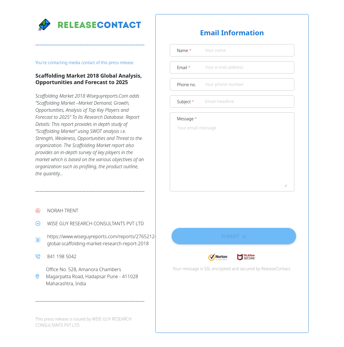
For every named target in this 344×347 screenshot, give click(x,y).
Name (184, 50)
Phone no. (186, 84)
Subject (185, 101)
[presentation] (232, 207)
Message (187, 118)
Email (184, 67)
